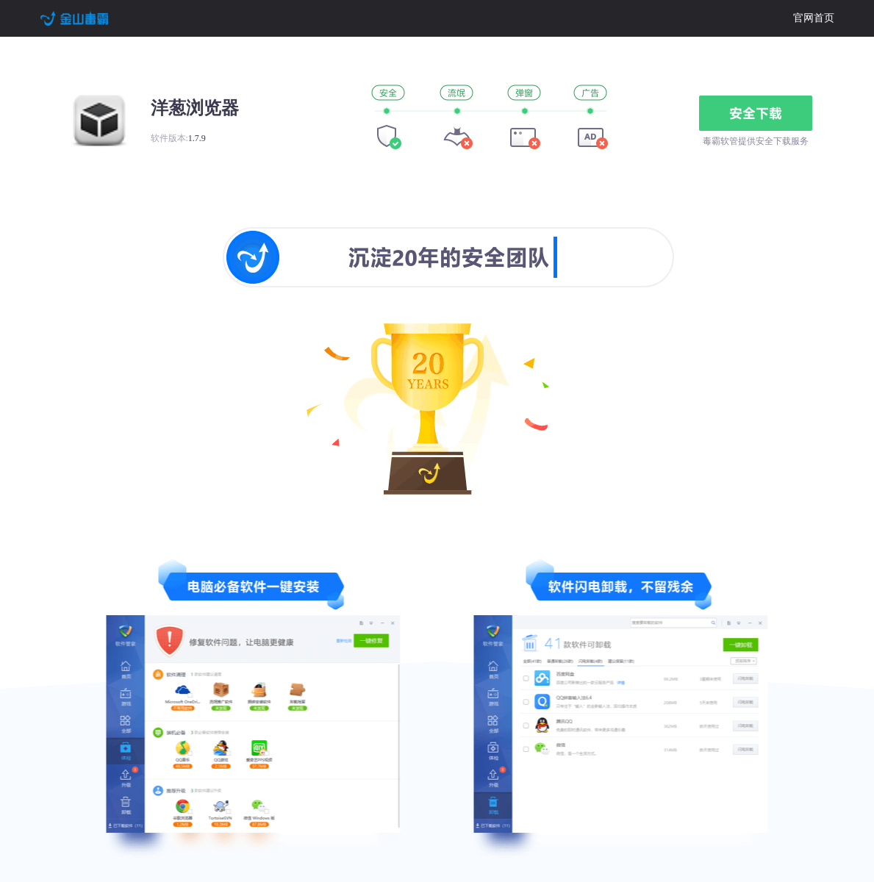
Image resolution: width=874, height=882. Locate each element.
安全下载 (755, 113)
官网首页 (813, 18)
